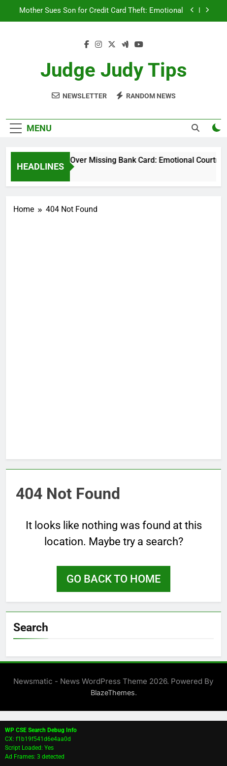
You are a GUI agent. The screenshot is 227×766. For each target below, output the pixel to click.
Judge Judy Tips (113, 70)
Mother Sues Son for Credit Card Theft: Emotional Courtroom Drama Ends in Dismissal (101, 11)
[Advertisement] (113, 333)
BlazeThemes (113, 692)
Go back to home (113, 579)
